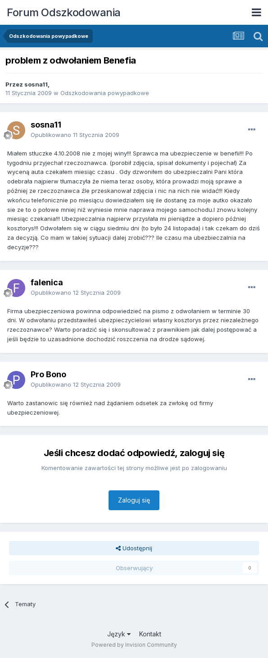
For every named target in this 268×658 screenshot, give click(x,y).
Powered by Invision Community (134, 644)
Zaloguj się (134, 500)
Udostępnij (134, 548)
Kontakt (150, 634)
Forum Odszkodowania (64, 12)
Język (119, 634)
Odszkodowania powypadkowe (104, 92)
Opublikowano (75, 134)
